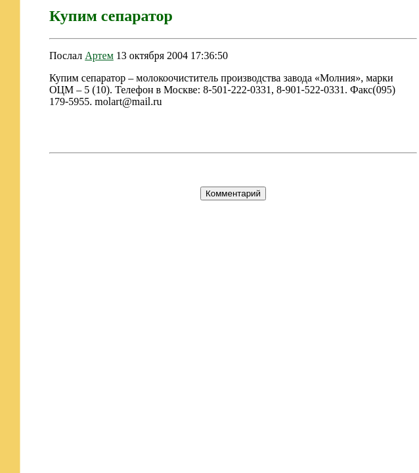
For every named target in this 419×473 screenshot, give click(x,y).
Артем (99, 55)
